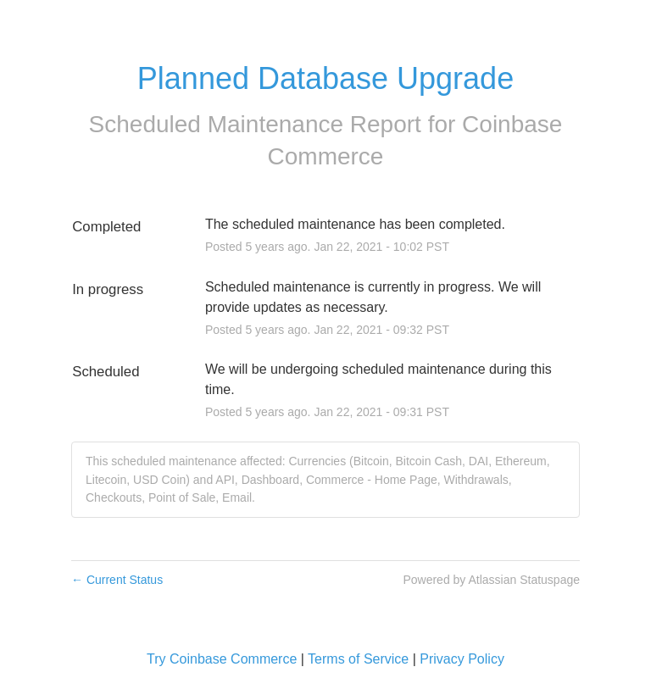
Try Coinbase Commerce (222, 659)
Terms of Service (358, 659)
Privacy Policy (462, 659)
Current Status (117, 579)
